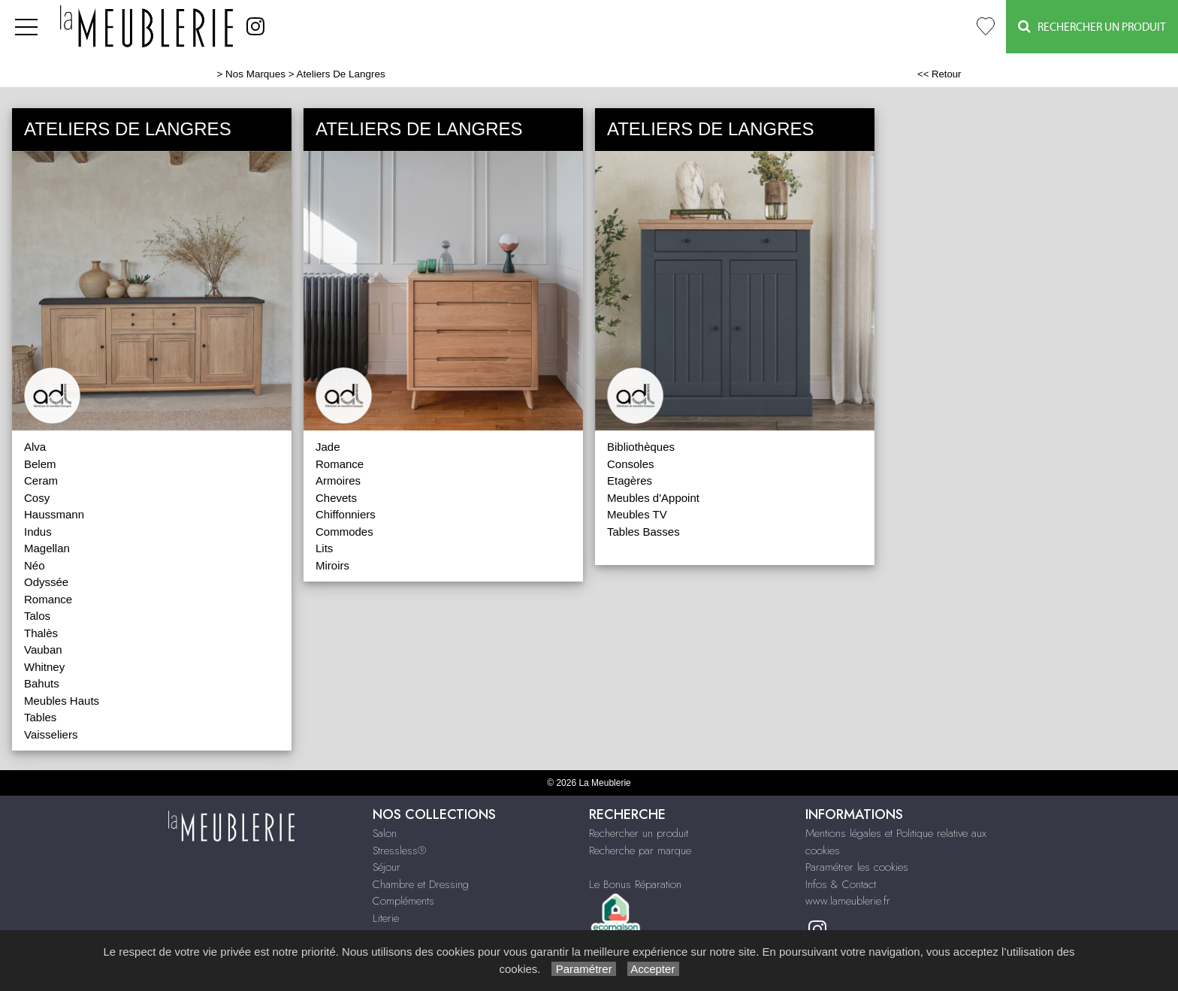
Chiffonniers (346, 514)
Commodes (344, 531)
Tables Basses (643, 531)
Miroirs (332, 565)
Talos (37, 615)
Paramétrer (583, 968)
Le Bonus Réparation (635, 884)
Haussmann (54, 514)
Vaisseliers (50, 734)
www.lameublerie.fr (847, 901)
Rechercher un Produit (1092, 27)
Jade (328, 446)
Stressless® (399, 850)
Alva (35, 446)
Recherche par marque (640, 850)
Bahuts (41, 683)
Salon (385, 833)
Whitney (44, 666)
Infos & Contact (840, 884)
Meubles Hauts (61, 700)
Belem (40, 464)
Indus (38, 531)
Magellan (47, 548)
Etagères (629, 480)
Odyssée (46, 582)
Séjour (386, 867)
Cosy (37, 497)
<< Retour (939, 74)
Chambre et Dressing (421, 884)
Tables (40, 717)
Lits (324, 548)
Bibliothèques (641, 446)
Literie (386, 918)
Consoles (630, 464)
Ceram (41, 480)
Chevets (336, 497)
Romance (48, 599)
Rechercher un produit (638, 833)
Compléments (403, 901)
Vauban (43, 649)
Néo (34, 565)
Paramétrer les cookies (856, 867)
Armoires (338, 480)
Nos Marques (255, 74)
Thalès (41, 633)
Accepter (653, 968)
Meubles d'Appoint (653, 497)
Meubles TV (637, 514)
